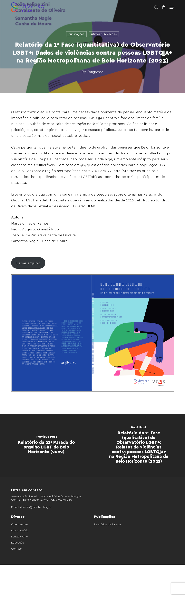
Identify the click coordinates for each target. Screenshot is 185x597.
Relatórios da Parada (107, 524)
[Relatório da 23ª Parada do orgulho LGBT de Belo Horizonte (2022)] (46, 445)
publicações (76, 34)
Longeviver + (19, 536)
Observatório (19, 530)
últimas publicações (104, 34)
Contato (16, 548)
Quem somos (19, 524)
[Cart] (164, 7)
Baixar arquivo (28, 263)
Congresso (95, 72)
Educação (17, 542)
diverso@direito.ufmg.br (36, 507)
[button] (172, 7)
